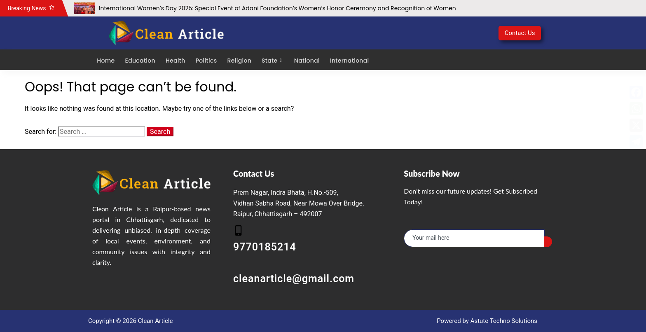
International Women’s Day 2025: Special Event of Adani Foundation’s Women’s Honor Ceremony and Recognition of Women (277, 8)
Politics (205, 60)
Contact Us (520, 33)
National (306, 60)
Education (139, 60)
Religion (238, 60)
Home (105, 60)
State (272, 60)
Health (175, 60)
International (349, 60)
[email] (474, 238)
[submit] (548, 241)
